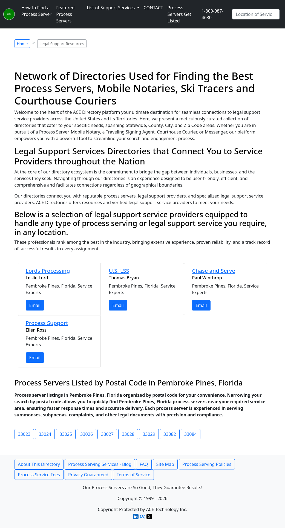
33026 (86, 434)
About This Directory (39, 464)
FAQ (144, 464)
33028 (128, 434)
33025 (65, 434)
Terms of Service (133, 475)
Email (35, 305)
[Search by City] (256, 14)
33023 (24, 434)
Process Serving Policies (206, 464)
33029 (149, 434)
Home (22, 43)
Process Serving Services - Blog (99, 464)
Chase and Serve (213, 270)
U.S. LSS (119, 270)
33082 (169, 434)
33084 (190, 434)
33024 (45, 434)
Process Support (47, 323)
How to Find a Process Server (36, 11)
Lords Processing (48, 270)
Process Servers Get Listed (179, 14)
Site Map (165, 464)
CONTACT (153, 8)
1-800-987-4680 (212, 14)
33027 (107, 434)
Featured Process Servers (65, 14)
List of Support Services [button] (111, 8)
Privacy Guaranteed (88, 475)
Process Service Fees (39, 475)
